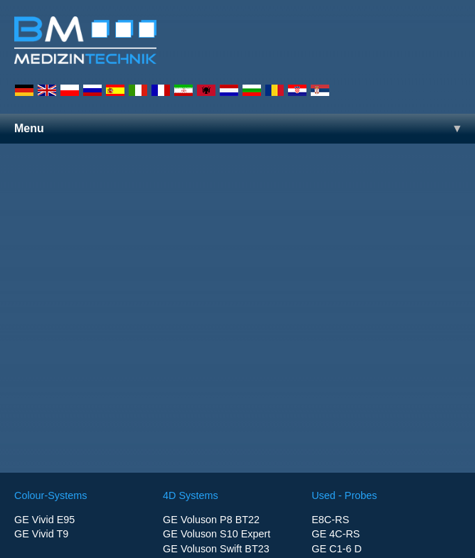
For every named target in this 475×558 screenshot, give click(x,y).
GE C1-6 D (336, 548)
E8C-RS (330, 519)
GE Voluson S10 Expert (216, 534)
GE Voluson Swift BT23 (216, 548)
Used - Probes (344, 495)
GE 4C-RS (335, 534)
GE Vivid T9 (41, 534)
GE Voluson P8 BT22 (211, 519)
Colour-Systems (50, 495)
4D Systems (190, 495)
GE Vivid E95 (44, 519)
